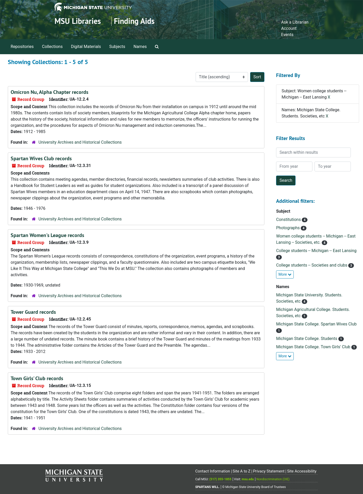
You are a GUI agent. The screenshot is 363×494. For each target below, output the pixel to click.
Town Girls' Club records (37, 378)
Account (289, 28)
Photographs (288, 227)
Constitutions (289, 219)
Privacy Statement (268, 471)
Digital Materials (86, 46)
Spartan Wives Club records (41, 158)
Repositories (22, 46)
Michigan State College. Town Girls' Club (313, 346)
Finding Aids (134, 21)
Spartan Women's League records (47, 235)
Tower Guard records (33, 312)
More (284, 274)
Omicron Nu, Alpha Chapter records (49, 92)
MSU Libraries (77, 21)
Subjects (117, 46)
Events (287, 34)
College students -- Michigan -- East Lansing (316, 250)
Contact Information (212, 471)
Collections (52, 46)
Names (140, 46)
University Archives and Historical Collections (80, 142)
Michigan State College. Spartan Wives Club (316, 324)
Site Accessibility (301, 471)
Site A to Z (241, 471)
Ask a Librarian (295, 22)
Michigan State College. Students (307, 338)
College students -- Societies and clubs (312, 265)
